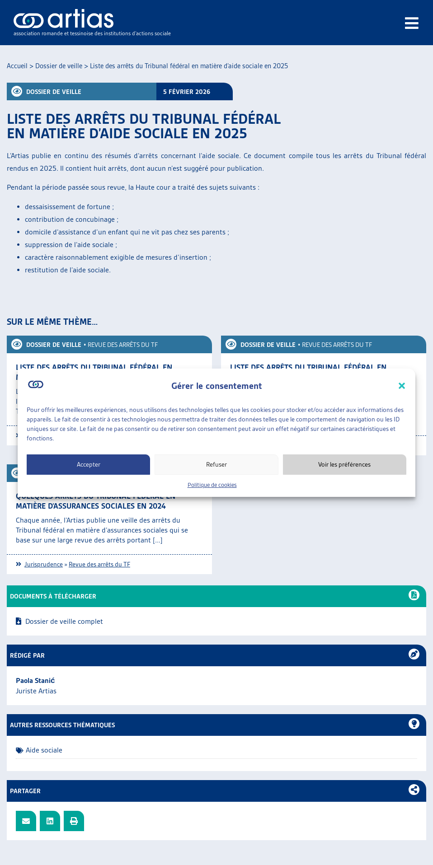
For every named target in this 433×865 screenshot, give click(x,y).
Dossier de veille (58, 66)
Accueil (17, 66)
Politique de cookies (212, 485)
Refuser (216, 464)
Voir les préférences (344, 464)
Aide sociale (44, 750)
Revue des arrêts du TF (123, 344)
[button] (401, 385)
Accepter (88, 464)
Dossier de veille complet (64, 621)
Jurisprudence (43, 564)
